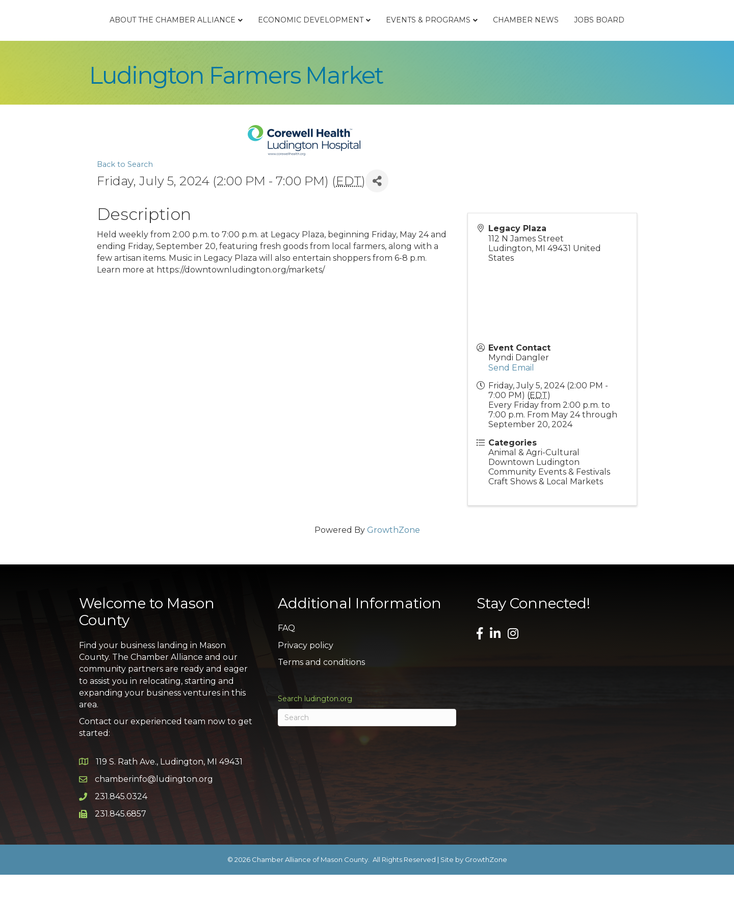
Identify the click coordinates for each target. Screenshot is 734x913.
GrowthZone (393, 568)
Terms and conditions (321, 700)
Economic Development (239, 38)
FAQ (286, 666)
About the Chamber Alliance (101, 38)
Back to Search (125, 202)
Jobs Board (670, 38)
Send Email (511, 405)
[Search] (367, 755)
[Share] (376, 219)
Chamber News (597, 38)
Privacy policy (305, 683)
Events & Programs (499, 38)
